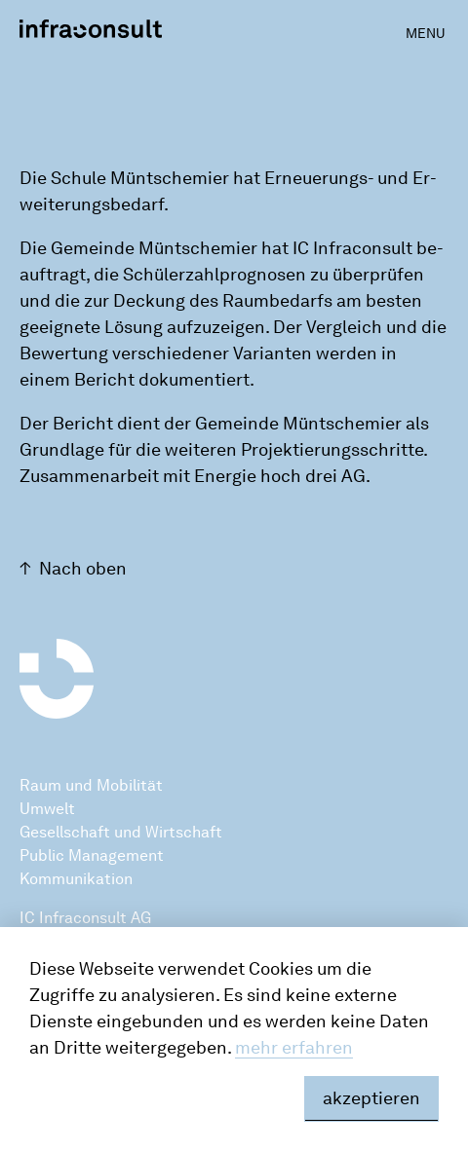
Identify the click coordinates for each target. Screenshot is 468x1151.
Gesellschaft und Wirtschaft (121, 832)
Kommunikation (76, 879)
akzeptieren (371, 1098)
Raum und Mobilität (91, 785)
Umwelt (47, 808)
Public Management (92, 855)
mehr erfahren (294, 1047)
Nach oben (83, 568)
